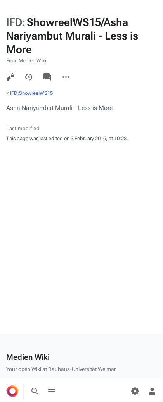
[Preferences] (135, 391)
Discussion (47, 77)
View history (29, 77)
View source (10, 77)
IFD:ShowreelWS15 (31, 93)
